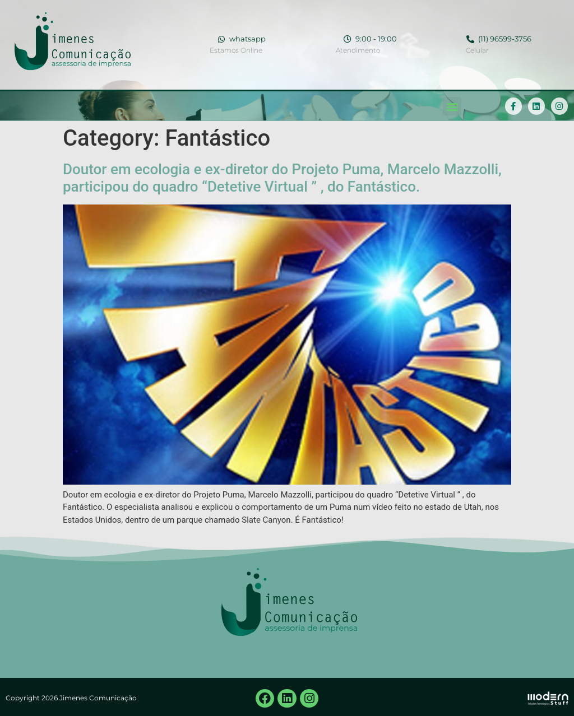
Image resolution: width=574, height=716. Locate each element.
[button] (452, 106)
